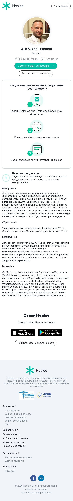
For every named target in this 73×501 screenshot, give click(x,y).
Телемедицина (13, 410)
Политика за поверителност (36, 492)
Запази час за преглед (35, 73)
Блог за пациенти (14, 460)
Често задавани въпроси (18, 457)
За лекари (8, 406)
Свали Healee (61, 6)
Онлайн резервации (16, 417)
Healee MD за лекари (14, 446)
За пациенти (10, 453)
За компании (10, 434)
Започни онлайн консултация (33, 66)
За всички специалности (18, 414)
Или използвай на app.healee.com (36, 342)
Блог (7, 424)
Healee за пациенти (13, 442)
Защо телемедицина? (17, 420)
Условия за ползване (36, 489)
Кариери (9, 470)
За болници (9, 430)
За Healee (8, 466)
